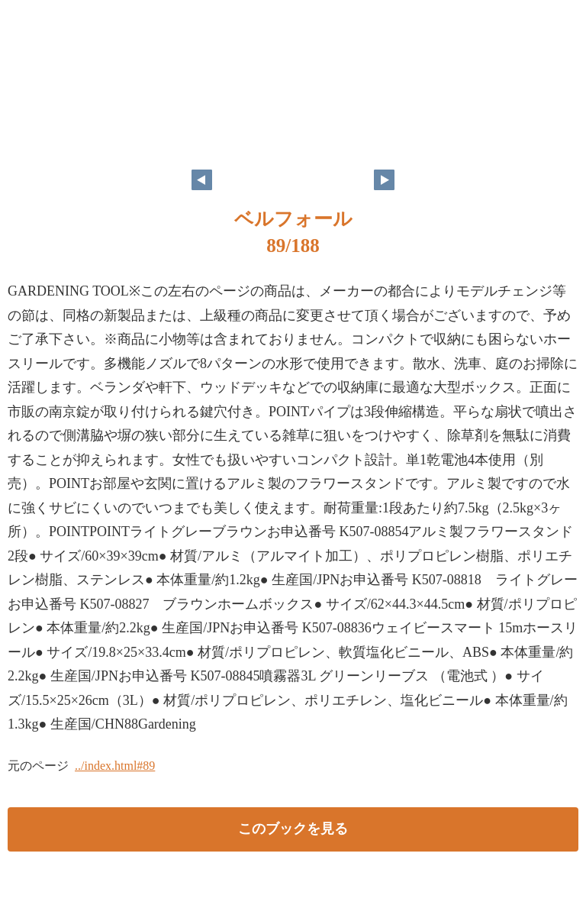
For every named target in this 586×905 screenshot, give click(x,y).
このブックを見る (293, 828)
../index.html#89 (115, 765)
